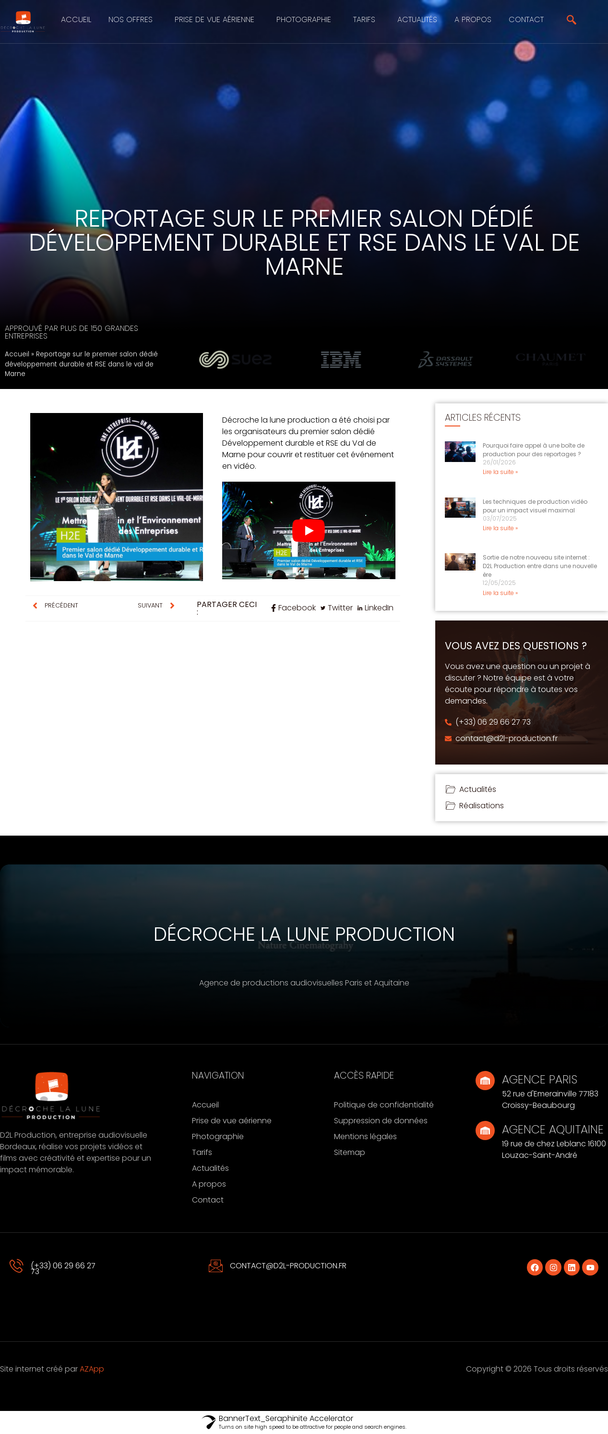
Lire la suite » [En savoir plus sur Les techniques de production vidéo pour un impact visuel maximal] (500, 528)
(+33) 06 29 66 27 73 (63, 1268)
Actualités (417, 20)
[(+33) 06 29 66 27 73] (17, 1266)
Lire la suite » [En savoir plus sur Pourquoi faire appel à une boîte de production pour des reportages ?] (500, 472)
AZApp (92, 1368)
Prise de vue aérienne (214, 20)
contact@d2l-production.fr (288, 1265)
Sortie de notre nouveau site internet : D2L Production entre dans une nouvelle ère (540, 566)
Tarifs (364, 20)
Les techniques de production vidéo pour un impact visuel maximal (535, 506)
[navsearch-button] (571, 21)
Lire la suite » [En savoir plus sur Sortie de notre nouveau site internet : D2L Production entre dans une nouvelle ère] (500, 593)
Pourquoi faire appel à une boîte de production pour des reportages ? (533, 449)
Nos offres (130, 20)
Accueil (76, 20)
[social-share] (293, 608)
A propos (472, 20)
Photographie (303, 20)
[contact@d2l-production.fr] (216, 1266)
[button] (133, 20)
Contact (526, 20)
